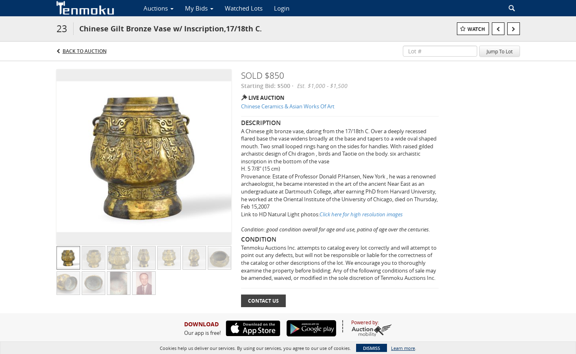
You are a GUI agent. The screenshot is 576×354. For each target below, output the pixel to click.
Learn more (403, 348)
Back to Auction (85, 51)
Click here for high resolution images (361, 214)
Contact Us (263, 300)
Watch (476, 29)
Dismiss (371, 348)
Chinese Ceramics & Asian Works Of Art (288, 106)
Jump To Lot (500, 51)
